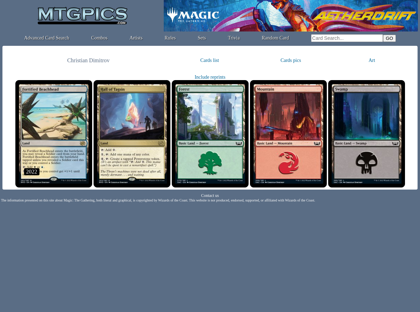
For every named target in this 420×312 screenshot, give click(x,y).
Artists (136, 38)
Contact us (210, 195)
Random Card (275, 38)
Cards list (209, 60)
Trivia (234, 38)
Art (372, 60)
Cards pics (290, 60)
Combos (99, 38)
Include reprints (209, 77)
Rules (170, 38)
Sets (202, 38)
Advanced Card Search (46, 38)
